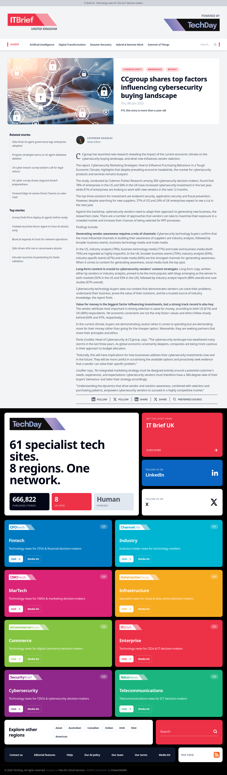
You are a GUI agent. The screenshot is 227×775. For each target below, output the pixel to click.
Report (172, 69)
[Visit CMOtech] (29, 577)
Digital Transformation (72, 44)
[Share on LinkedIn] (141, 399)
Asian (59, 728)
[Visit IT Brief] (139, 627)
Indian (109, 728)
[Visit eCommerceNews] (29, 627)
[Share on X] (160, 399)
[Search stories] (197, 44)
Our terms (141, 755)
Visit (16, 559)
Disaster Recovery (100, 44)
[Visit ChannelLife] (139, 527)
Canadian (93, 728)
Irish (122, 728)
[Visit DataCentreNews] (139, 577)
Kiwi (133, 728)
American (61, 736)
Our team (117, 755)
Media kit (33, 559)
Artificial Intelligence (42, 44)
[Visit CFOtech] (29, 527)
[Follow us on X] (121, 399)
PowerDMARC (119, 770)
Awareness (155, 69)
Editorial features (44, 755)
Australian (75, 728)
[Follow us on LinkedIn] (99, 399)
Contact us (16, 755)
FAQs (70, 755)
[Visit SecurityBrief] (29, 677)
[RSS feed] (200, 754)
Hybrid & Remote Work (129, 44)
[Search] (215, 44)
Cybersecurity (132, 69)
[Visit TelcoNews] (139, 677)
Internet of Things (158, 44)
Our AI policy (92, 755)
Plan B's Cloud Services (72, 770)
